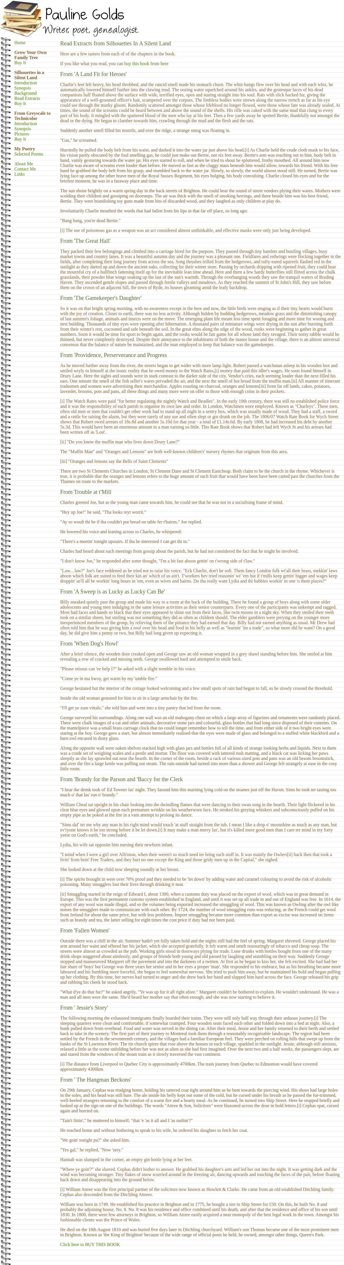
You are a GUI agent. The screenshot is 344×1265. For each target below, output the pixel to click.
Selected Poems (28, 154)
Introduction (25, 82)
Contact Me (25, 168)
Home (20, 42)
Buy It (20, 62)
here (165, 63)
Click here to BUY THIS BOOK (90, 1244)
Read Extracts (27, 98)
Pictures (21, 133)
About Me (23, 163)
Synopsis (22, 88)
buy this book (136, 63)
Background (25, 93)
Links (19, 174)
